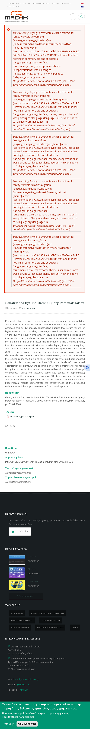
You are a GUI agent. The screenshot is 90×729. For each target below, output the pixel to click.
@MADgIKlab (23, 684)
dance (75, 627)
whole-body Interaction (50, 627)
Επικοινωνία (13, 6)
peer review (17, 613)
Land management (50, 620)
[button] (20, 531)
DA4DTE (32, 556)
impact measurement (22, 620)
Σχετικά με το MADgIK (18, 3)
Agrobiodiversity (20, 627)
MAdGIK (24, 689)
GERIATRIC (33, 581)
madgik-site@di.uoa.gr (27, 679)
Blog (48, 3)
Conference (28, 308)
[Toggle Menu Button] (73, 16)
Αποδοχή (9, 725)
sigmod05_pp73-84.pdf (22, 416)
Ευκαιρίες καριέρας (61, 3)
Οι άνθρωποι (38, 3)
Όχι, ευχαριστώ (27, 725)
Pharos (32, 569)
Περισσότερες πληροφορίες (18, 718)
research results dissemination (47, 613)
